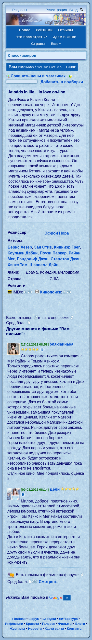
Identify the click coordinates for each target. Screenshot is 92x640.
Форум (33, 619)
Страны (38, 44)
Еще (56, 44)
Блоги (80, 624)
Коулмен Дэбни (23, 253)
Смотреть (48, 582)
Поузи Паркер (53, 253)
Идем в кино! (64, 37)
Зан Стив (43, 247)
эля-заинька (61, 344)
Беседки (49, 619)
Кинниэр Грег (67, 247)
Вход (73, 10)
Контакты (74, 628)
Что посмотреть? (31, 37)
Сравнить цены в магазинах (38, 76)
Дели (55, 489)
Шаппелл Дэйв (43, 265)
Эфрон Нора (57, 233)
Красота (32, 624)
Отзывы (65, 30)
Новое (24, 30)
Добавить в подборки (61, 82)
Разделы (19, 10)
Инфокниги (14, 624)
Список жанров (22, 55)
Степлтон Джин (66, 259)
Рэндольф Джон (33, 259)
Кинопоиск (50, 292)
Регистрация (56, 10)
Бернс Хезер (20, 247)
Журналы (17, 628)
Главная (19, 619)
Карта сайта (54, 628)
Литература (68, 619)
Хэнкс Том (17, 265)
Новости (35, 628)
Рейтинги (44, 30)
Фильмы (65, 624)
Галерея (48, 624)
